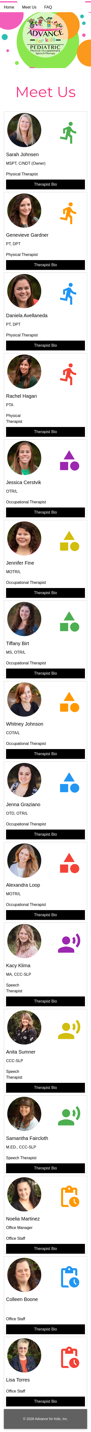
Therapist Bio (45, 184)
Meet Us (29, 7)
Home (9, 7)
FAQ (48, 7)
